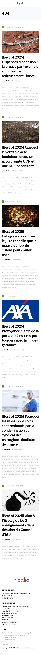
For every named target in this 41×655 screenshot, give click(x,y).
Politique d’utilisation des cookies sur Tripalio (16, 633)
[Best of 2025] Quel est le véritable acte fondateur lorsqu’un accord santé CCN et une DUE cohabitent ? (20, 156)
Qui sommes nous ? (8, 640)
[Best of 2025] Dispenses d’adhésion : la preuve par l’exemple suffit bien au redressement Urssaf (20, 66)
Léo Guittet (7, 81)
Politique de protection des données (13, 635)
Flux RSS (5, 644)
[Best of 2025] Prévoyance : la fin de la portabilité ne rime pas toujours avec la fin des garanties (20, 335)
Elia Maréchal (8, 350)
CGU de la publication (9, 637)
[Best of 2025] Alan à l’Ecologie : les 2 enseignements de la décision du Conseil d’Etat (18, 525)
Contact (4, 642)
